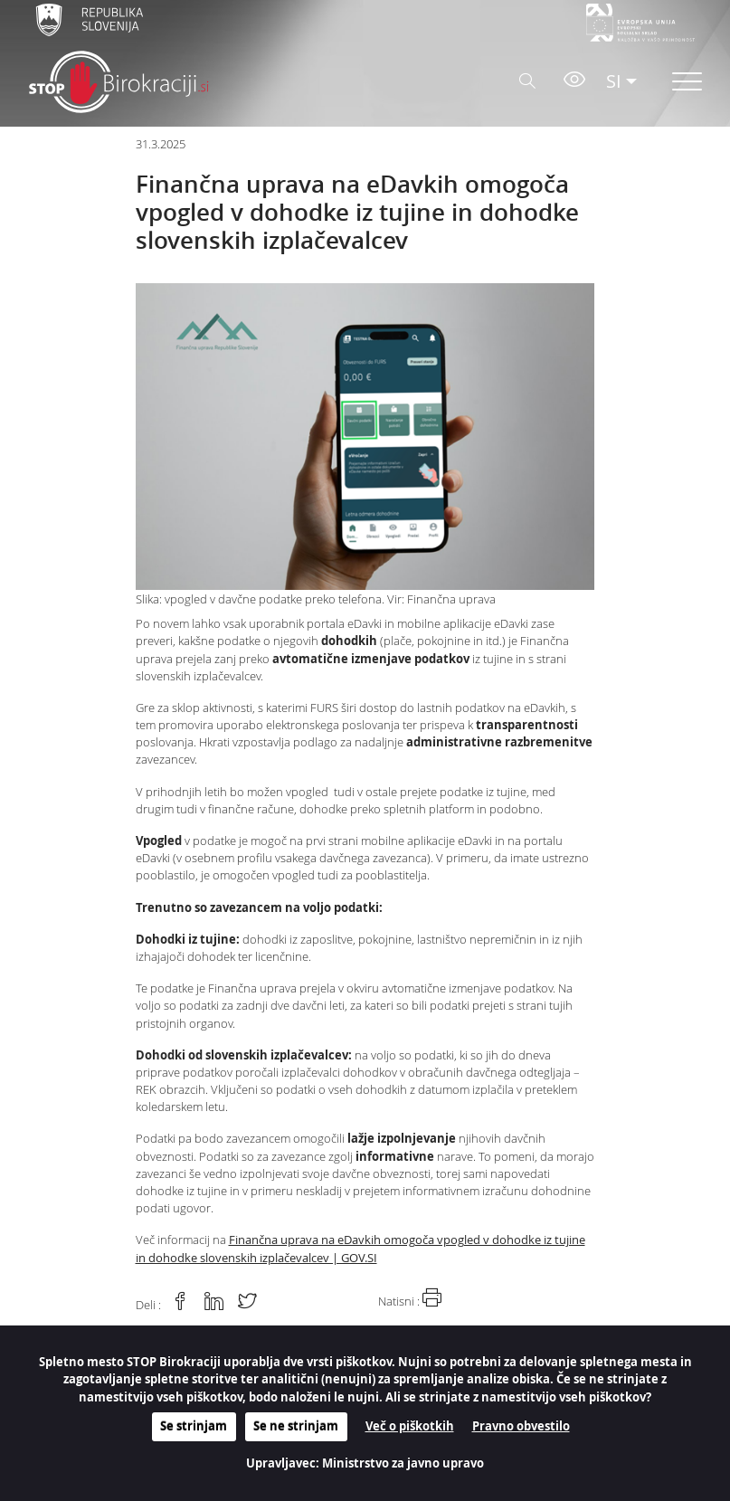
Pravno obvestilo (521, 1426)
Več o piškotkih (409, 1426)
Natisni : (409, 1298)
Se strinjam (193, 1426)
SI (613, 81)
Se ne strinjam (295, 1426)
